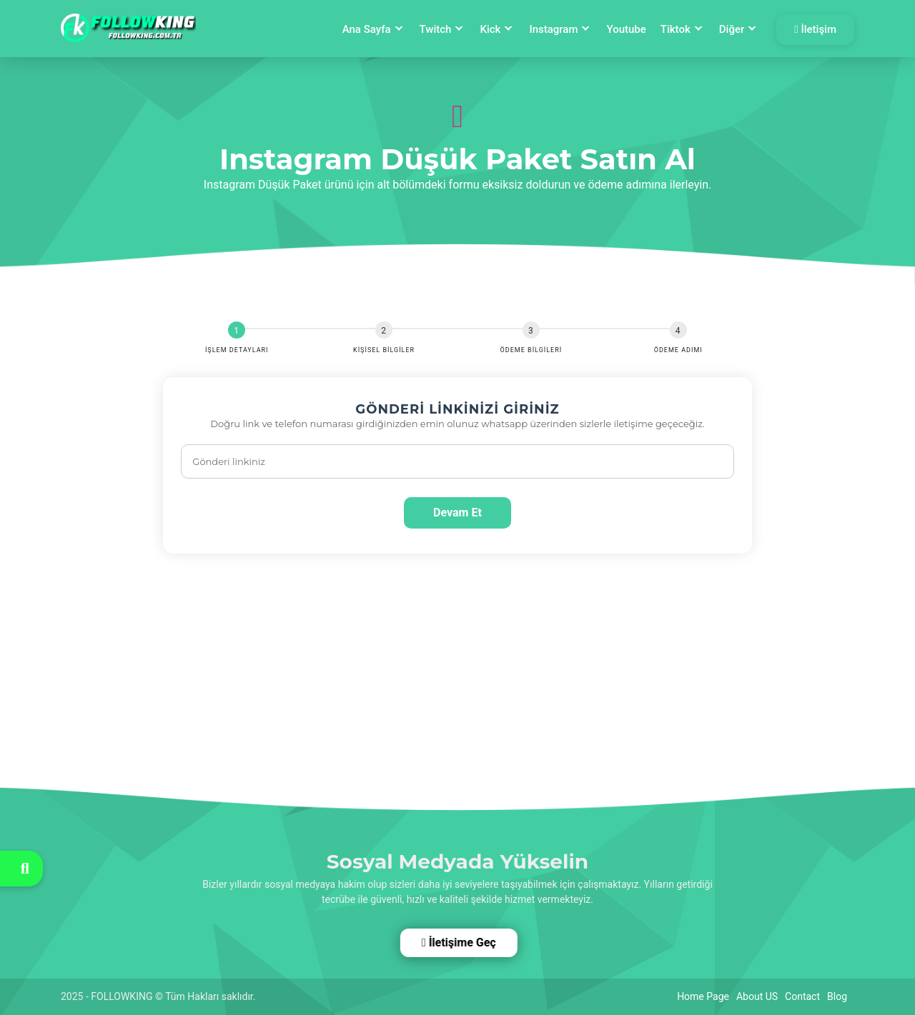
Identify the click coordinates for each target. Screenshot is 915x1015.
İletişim (815, 29)
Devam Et (457, 512)
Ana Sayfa (366, 29)
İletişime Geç (457, 942)
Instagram (553, 29)
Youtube (626, 29)
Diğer (731, 29)
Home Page (703, 996)
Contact (802, 996)
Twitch (436, 29)
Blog (837, 996)
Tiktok (676, 29)
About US (757, 996)
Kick (490, 29)
